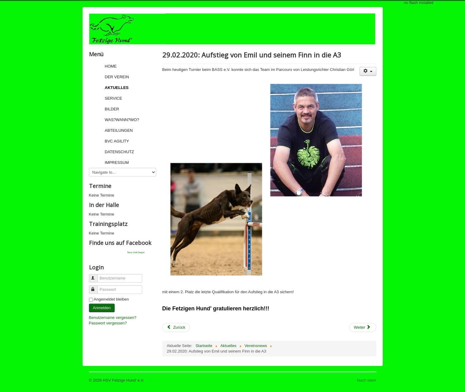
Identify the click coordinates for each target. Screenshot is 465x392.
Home (111, 66)
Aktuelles (117, 87)
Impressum (117, 162)
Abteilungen (119, 130)
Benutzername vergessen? (112, 317)
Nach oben (366, 380)
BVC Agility (117, 141)
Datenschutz (119, 152)
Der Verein (117, 77)
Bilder (112, 109)
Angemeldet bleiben (111, 299)
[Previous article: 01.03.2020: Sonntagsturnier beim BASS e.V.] (176, 327)
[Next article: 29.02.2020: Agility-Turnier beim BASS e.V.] (362, 327)
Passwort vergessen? (108, 323)
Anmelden (102, 307)
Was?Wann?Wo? (122, 119)
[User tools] (368, 71)
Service (113, 98)
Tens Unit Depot (136, 252)
